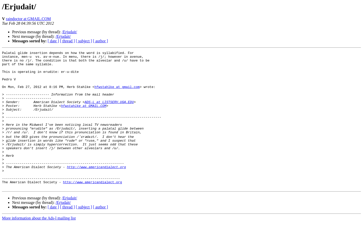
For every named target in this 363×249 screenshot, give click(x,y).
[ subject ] (84, 41)
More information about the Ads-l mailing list (39, 244)
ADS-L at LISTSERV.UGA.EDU (109, 112)
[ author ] (100, 41)
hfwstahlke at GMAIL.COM (83, 117)
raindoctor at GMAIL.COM (28, 19)
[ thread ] (67, 41)
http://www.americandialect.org (96, 189)
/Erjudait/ (69, 32)
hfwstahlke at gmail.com (117, 94)
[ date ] (53, 41)
